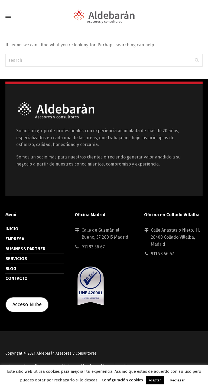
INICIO (11, 228)
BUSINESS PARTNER (25, 248)
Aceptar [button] (155, 380)
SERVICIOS (16, 258)
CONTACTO (16, 278)
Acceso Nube (27, 304)
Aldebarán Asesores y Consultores (67, 353)
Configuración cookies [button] (122, 380)
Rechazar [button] (177, 380)
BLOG (10, 268)
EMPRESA (14, 238)
